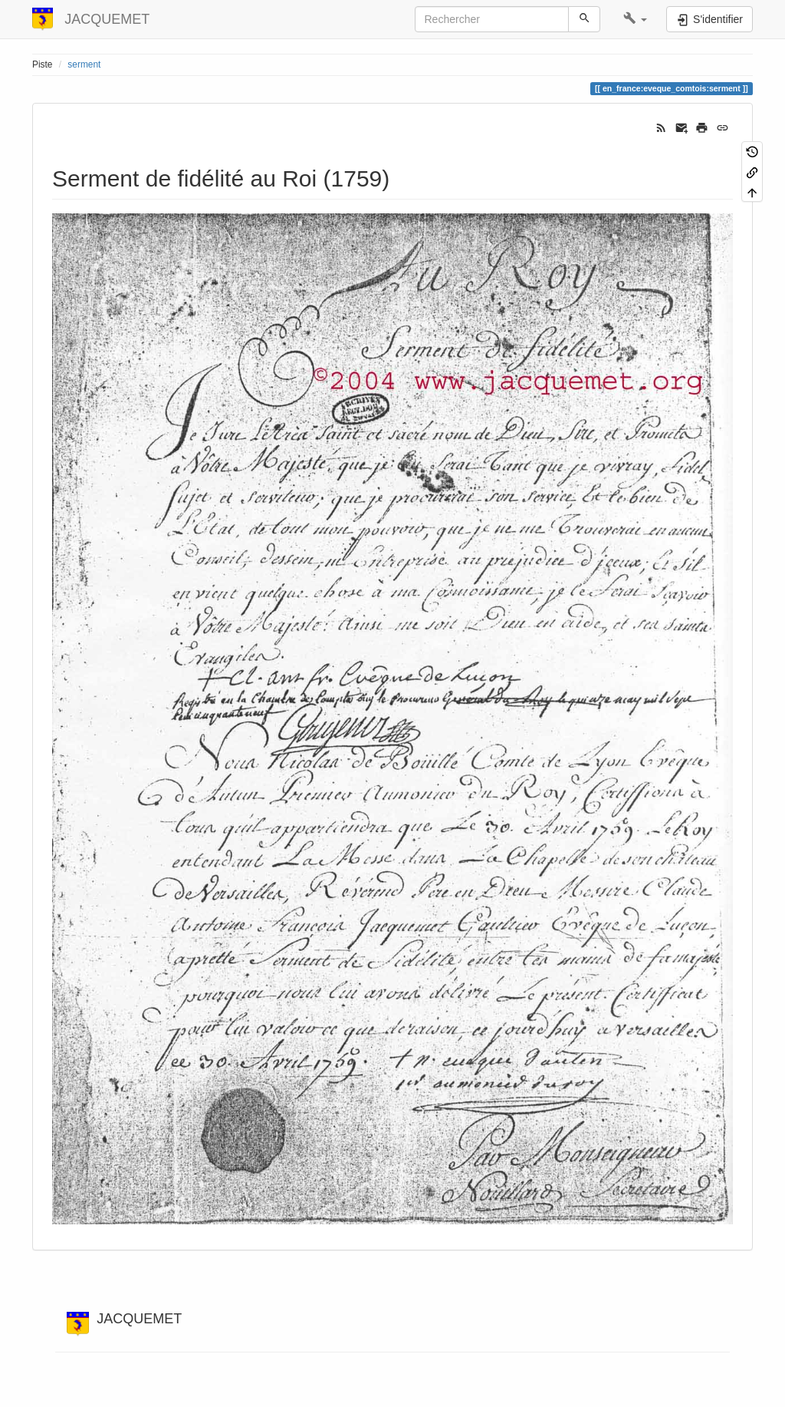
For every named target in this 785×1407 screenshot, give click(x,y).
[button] (635, 19)
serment (83, 64)
